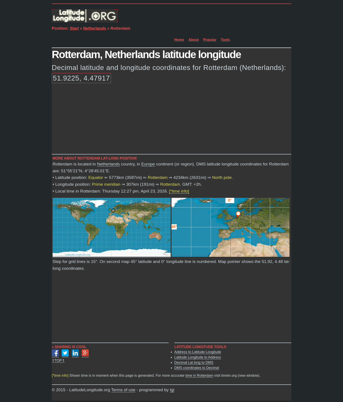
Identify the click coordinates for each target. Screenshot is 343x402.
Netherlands (94, 28)
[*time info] (179, 191)
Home (179, 40)
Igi (172, 389)
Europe (148, 164)
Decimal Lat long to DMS (193, 362)
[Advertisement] (171, 119)
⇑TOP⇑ (58, 360)
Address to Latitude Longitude (197, 352)
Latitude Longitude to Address (197, 357)
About (193, 40)
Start (74, 28)
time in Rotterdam (199, 375)
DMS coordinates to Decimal (196, 368)
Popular (209, 40)
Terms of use (123, 389)
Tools (225, 40)
